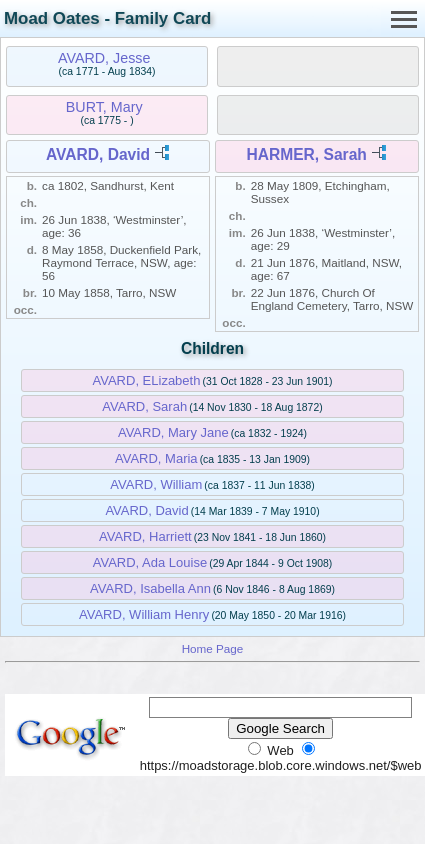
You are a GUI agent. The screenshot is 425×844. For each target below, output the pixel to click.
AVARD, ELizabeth (147, 380)
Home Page (213, 648)
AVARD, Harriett (145, 536)
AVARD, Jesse (104, 58)
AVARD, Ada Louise (150, 562)
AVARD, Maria (156, 458)
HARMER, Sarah (306, 154)
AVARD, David (98, 154)
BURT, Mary (104, 107)
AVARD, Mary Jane (173, 432)
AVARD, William (156, 484)
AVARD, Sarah (144, 406)
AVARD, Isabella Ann (150, 588)
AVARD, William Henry (144, 614)
